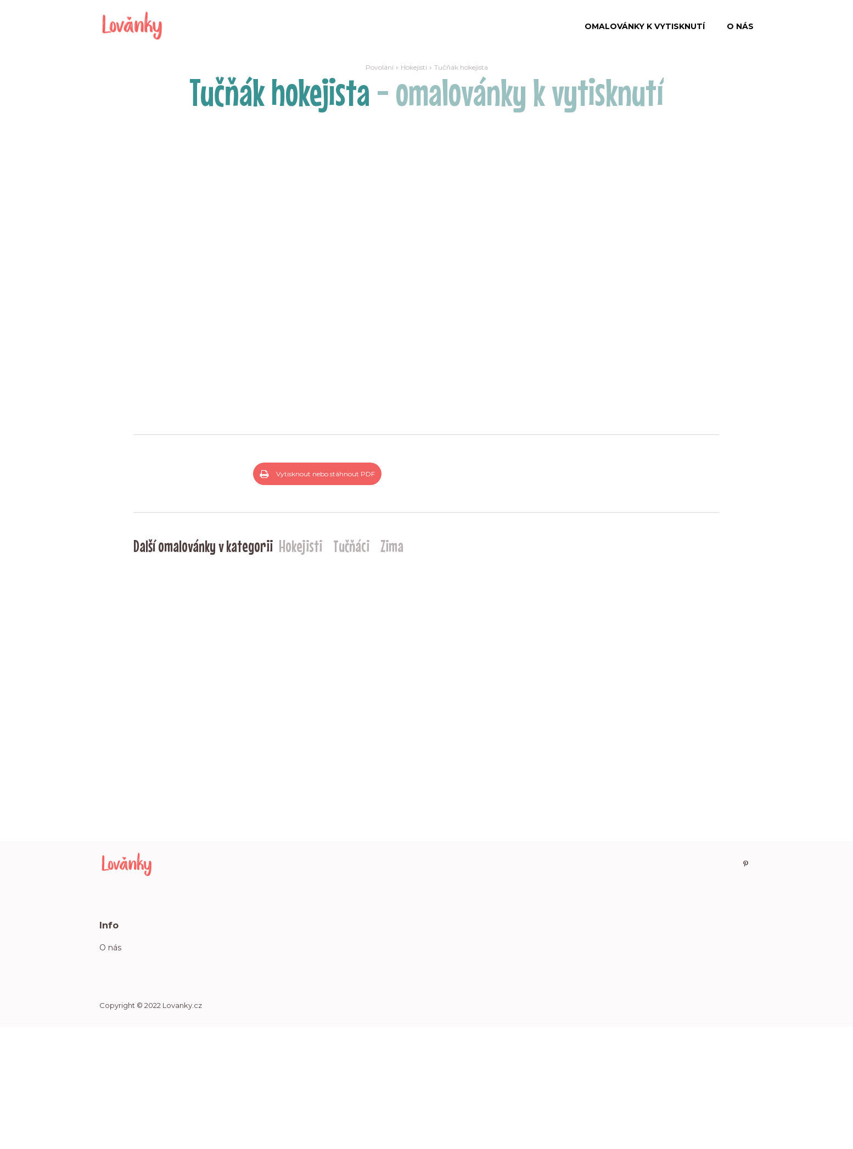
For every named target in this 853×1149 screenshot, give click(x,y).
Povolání (380, 67)
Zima (392, 667)
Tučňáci (351, 667)
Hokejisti (414, 67)
